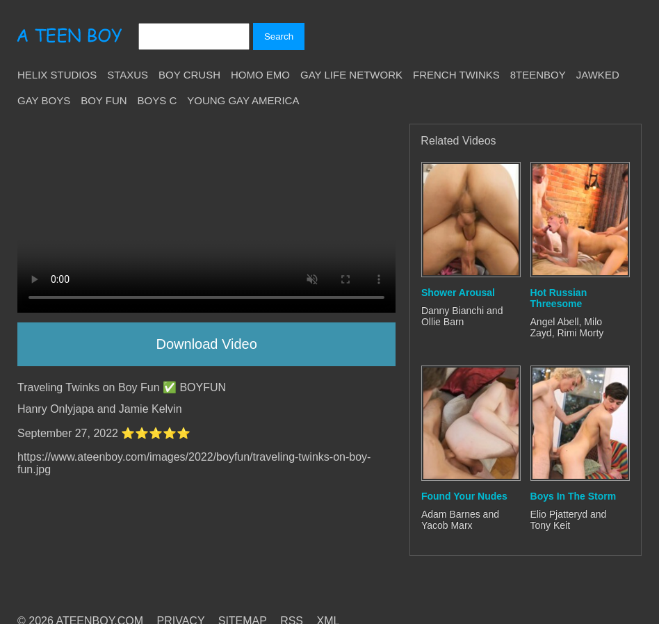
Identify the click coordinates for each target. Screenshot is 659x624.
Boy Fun (104, 100)
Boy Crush (189, 75)
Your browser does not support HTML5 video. (206, 218)
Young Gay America (243, 100)
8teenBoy (538, 75)
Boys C (157, 100)
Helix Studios (57, 75)
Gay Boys (43, 100)
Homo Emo (260, 75)
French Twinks (456, 75)
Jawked (597, 75)
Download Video (206, 344)
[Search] (194, 36)
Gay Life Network (351, 75)
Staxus (127, 75)
